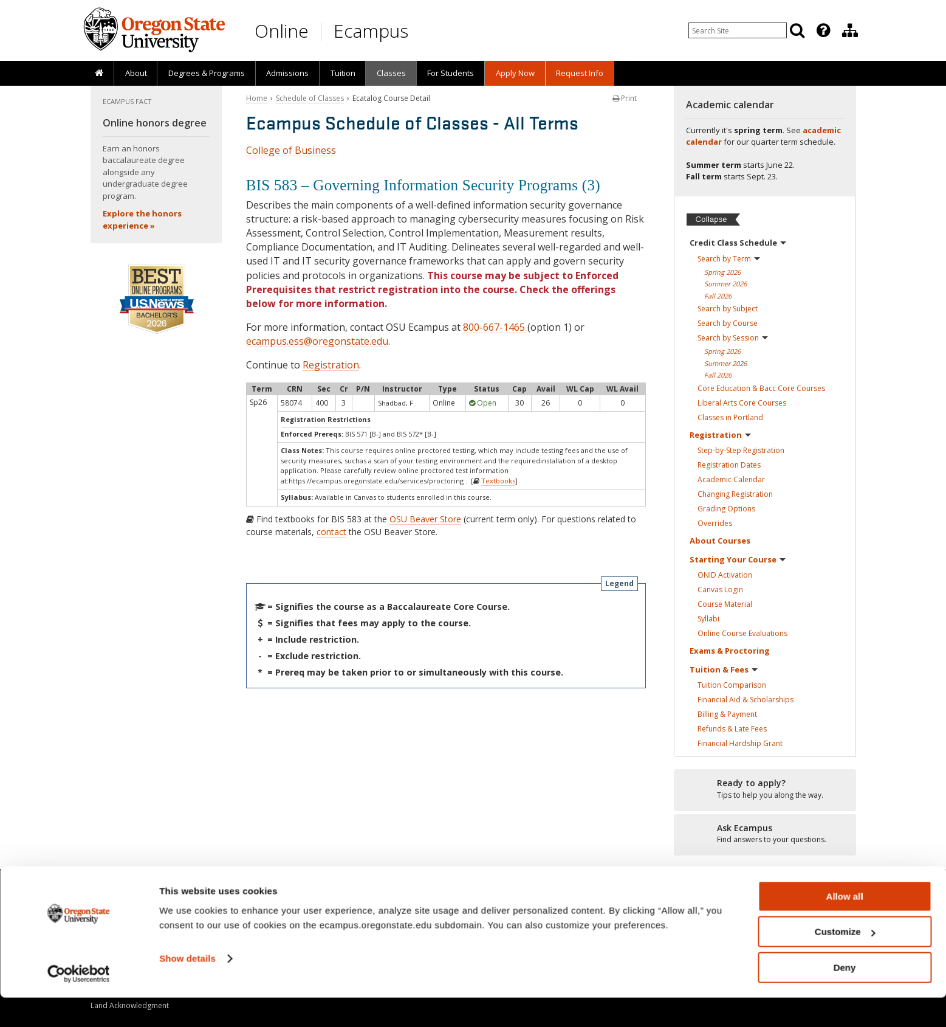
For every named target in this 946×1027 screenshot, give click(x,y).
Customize (845, 961)
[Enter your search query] (737, 30)
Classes (391, 72)
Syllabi (708, 619)
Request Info (579, 72)
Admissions (287, 72)
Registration (331, 365)
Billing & (727, 714)
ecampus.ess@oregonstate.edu (317, 341)
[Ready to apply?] (765, 789)
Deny (845, 997)
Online (282, 30)
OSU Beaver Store (425, 519)
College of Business (291, 150)
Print (624, 98)
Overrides (715, 523)
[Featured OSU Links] (823, 30)
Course (725, 604)
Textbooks (498, 480)
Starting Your (738, 559)
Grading (726, 508)
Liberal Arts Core (742, 403)
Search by (729, 259)
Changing (735, 494)
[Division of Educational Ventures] (850, 30)
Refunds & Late (732, 729)
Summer (725, 283)
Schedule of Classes (310, 98)
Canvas (720, 589)
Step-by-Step (741, 450)
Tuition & (724, 669)
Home (256, 98)
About (136, 72)
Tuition (343, 72)
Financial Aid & (745, 699)
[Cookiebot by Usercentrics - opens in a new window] (79, 1003)
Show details (187, 988)
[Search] (797, 30)
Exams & (730, 650)
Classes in (730, 417)
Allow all (844, 926)
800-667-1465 (494, 327)
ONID (725, 575)
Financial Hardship (740, 743)
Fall (718, 295)
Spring (722, 272)
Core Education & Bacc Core (761, 388)
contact (331, 532)
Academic (731, 479)
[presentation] (822, 30)
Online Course (742, 633)
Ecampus (371, 30)
